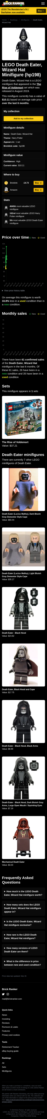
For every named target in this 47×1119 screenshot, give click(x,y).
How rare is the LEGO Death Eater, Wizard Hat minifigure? (20, 937)
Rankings (13, 20)
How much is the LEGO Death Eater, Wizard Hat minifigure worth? (23, 893)
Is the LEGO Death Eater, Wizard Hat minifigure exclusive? (22, 923)
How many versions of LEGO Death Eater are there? (20, 950)
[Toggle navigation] (43, 4)
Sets (4, 1067)
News (4, 1015)
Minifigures (25, 20)
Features (6, 1031)
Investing (6, 1019)
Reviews (6, 1023)
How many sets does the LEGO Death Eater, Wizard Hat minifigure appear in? (22, 908)
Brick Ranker (9, 989)
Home (4, 20)
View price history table (14, 291)
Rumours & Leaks (10, 1027)
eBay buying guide (10, 1051)
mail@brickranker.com (12, 999)
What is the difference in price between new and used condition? (22, 963)
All (3, 1063)
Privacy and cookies (11, 1035)
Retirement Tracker (10, 1047)
